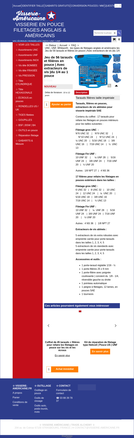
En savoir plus (62, 355)
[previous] (117, 5)
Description (81, 92)
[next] (120, 5)
